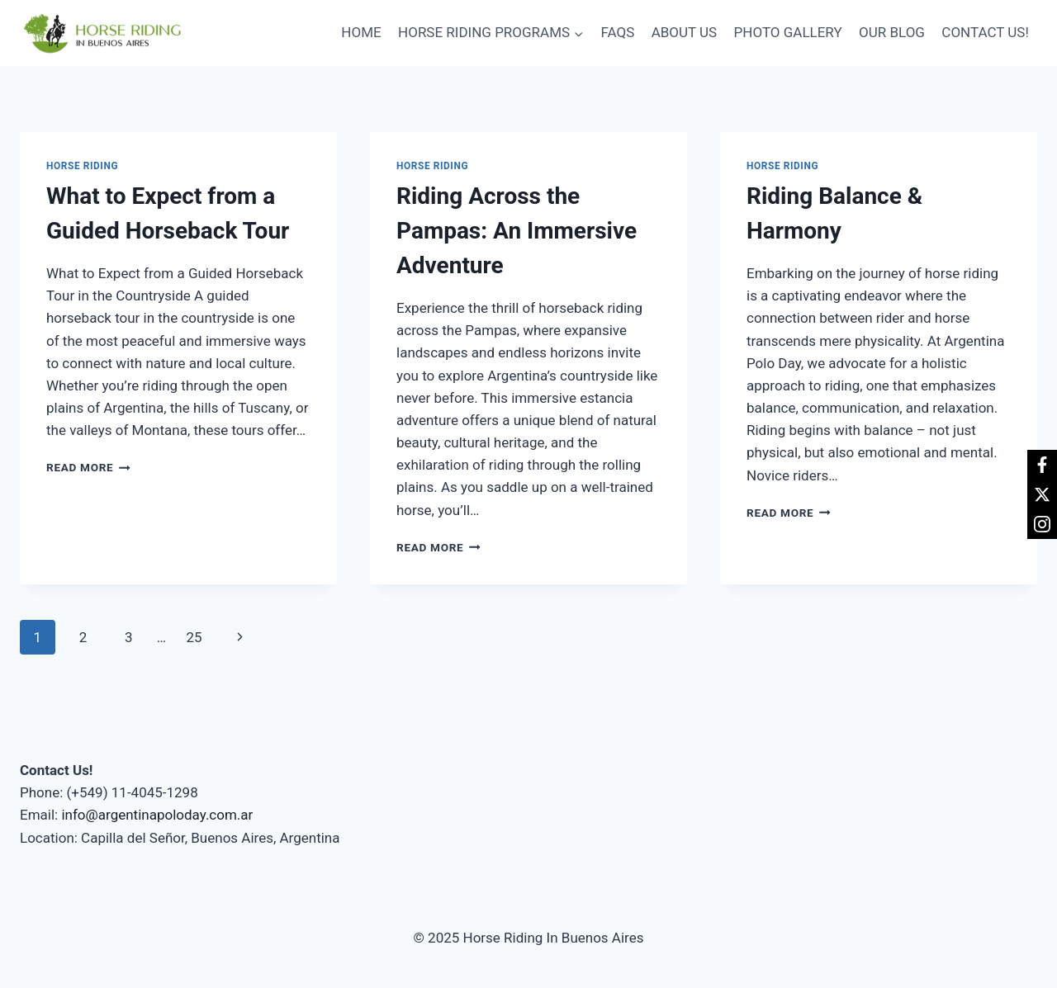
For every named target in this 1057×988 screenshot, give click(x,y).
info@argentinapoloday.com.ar (157, 814)
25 (193, 637)
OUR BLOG (892, 32)
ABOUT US (685, 32)
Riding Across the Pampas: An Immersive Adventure (516, 230)
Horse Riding (82, 166)
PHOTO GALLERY (788, 32)
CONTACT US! (985, 32)
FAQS (618, 32)
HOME (361, 32)
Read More (88, 467)
